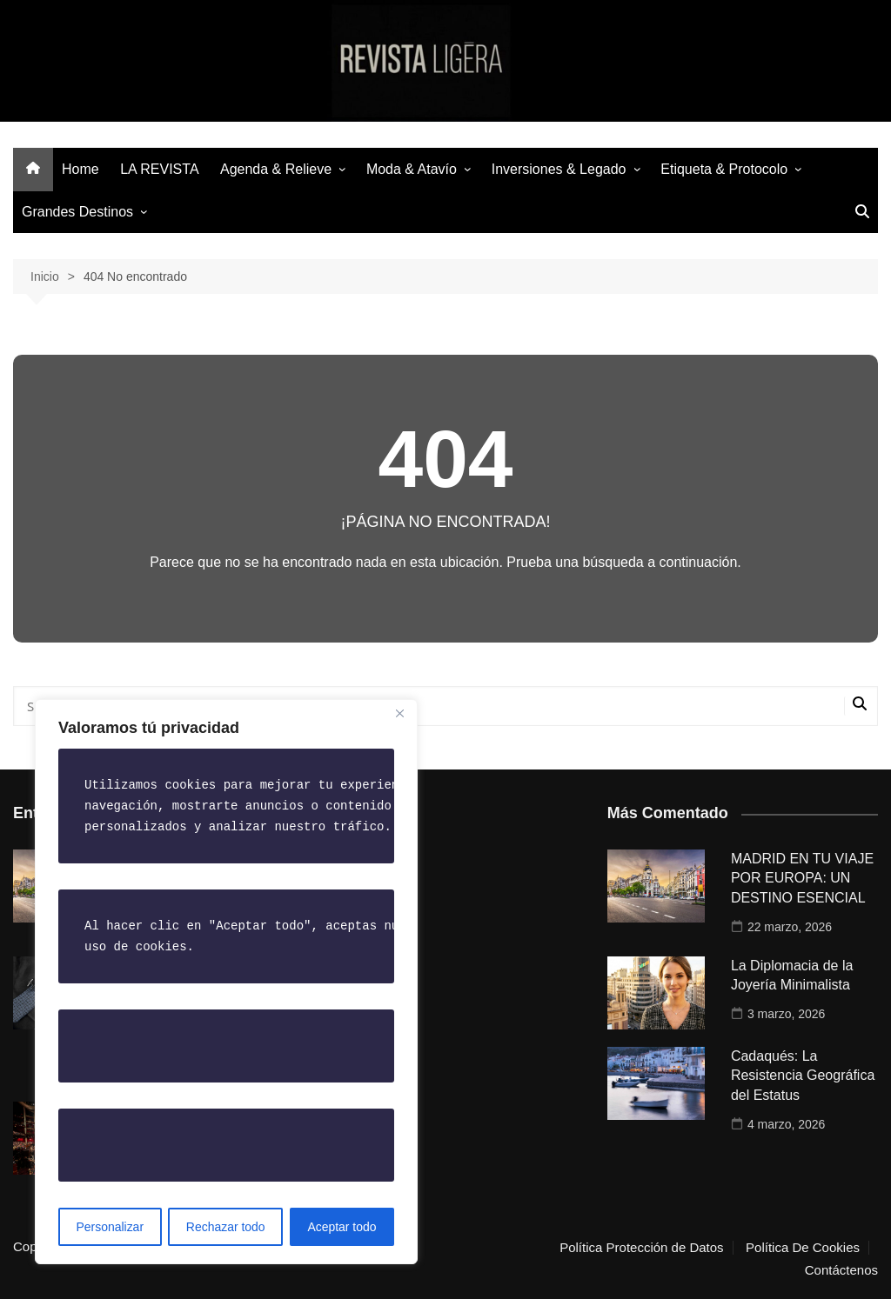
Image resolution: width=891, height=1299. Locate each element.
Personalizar (110, 1227)
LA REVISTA (159, 169)
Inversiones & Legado (559, 169)
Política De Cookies (803, 1248)
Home (80, 169)
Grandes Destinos (77, 211)
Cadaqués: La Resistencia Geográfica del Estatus (802, 1075)
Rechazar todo (225, 1227)
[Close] (399, 713)
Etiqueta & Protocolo (723, 169)
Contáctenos (841, 1270)
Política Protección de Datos (641, 1248)
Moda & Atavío (411, 169)
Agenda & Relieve (276, 169)
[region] (226, 981)
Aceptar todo (341, 1227)
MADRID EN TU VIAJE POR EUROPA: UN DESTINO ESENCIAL (802, 878)
